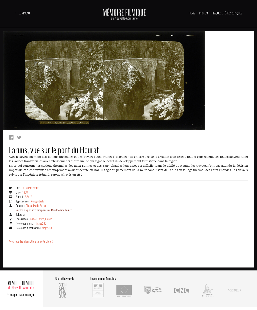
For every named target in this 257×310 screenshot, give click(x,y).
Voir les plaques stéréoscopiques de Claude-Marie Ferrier (44, 210)
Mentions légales (27, 295)
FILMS (192, 13)
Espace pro (12, 295)
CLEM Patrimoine (30, 188)
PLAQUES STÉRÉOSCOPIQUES (227, 13)
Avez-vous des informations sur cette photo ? (31, 241)
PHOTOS (203, 13)
